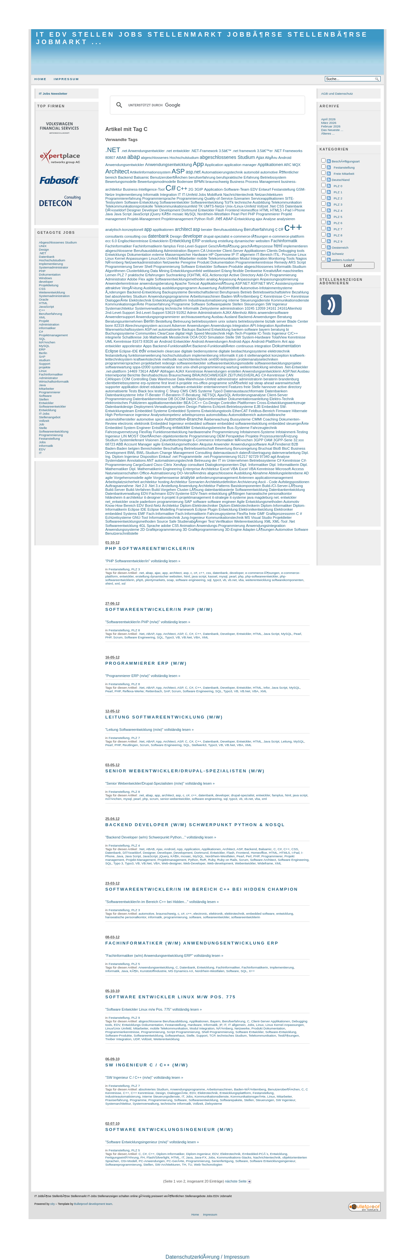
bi (287, 329)
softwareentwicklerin (245, 917)
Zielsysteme (209, 308)
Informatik (46, 445)
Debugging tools (291, 251)
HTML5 (276, 210)
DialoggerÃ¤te (116, 300)
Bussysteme (240, 419)
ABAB (121, 157)
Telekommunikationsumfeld (175, 206)
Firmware (283, 411)
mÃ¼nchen (113, 799)
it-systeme (238, 497)
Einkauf (165, 456)
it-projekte (184, 383)
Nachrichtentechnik (238, 194)
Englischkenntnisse (133, 241)
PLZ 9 (135, 1017)
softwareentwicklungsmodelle (230, 363)
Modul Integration (253, 258)
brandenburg (289, 379)
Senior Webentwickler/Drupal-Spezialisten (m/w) (185, 770)
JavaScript (46, 306)
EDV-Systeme (178, 493)
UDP (136, 1039)
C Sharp (172, 391)
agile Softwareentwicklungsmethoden (175, 279)
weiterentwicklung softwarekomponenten (274, 580)
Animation (188, 526)
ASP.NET (242, 283)
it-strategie (220, 497)
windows (276, 367)
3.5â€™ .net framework (237, 151)
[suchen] (206, 105)
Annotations (136, 460)
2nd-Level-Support (120, 313)
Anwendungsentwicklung (168, 164)
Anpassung (227, 279)
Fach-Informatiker (160, 514)
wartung (232, 367)
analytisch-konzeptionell (124, 230)
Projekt (44, 321)
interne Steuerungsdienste (249, 300)
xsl (123, 583)
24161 (272, 308)
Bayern (193, 250)
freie (252, 514)
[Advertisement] (207, 14)
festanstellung (116, 355)
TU (190, 1164)
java (250, 497)
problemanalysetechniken (257, 359)
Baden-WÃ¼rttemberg (240, 296)
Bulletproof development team (93, 1204)
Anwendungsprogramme (168, 296)
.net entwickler (178, 151)
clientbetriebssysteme (122, 383)
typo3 (217, 580)
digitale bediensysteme (199, 351)
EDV (42, 449)
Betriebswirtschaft (199, 448)
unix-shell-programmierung (204, 367)
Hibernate (299, 411)
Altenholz (239, 313)
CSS (42, 289)
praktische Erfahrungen (146, 275)
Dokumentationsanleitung (248, 399)
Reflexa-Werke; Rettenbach (142, 691)
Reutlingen (130, 745)
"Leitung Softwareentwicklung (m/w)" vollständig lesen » (149, 729)
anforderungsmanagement (217, 478)
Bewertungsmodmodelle (157, 182)
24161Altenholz (290, 308)
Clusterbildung (137, 271)
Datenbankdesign (119, 407)
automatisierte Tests (121, 391)
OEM (221, 436)
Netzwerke (171, 262)
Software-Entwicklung (141, 202)
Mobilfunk (214, 194)
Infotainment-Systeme (257, 432)
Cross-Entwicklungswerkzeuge (281, 403)
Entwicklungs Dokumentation (128, 254)
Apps (147, 346)
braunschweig (217, 181)
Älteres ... (328, 133)
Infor (140, 395)
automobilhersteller (120, 419)
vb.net (232, 580)
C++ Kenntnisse (296, 296)
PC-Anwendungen (152, 1161)
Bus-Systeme (238, 427)
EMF (141, 514)
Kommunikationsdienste (290, 300)
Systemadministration (54, 296)
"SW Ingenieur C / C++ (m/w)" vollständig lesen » (144, 1077)
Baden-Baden (116, 448)
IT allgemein (245, 254)
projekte (44, 367)
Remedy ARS (285, 262)
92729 (254, 456)
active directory (290, 387)
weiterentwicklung (254, 367)
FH (142, 1157)
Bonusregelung (245, 448)
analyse (187, 477)
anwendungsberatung (156, 283)
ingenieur (142, 415)
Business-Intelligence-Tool (143, 189)
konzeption (280, 355)
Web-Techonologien (208, 1164)
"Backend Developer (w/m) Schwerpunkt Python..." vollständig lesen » (160, 837)
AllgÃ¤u (271, 158)
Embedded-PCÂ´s (255, 1154)
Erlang (226, 271)
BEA (187, 403)
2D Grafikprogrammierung (161, 529)
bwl (108, 296)
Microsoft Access (289, 469)
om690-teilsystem (222, 359)
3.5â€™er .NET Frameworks (279, 151)
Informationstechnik (164, 517)
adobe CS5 (170, 526)
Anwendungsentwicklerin (261, 371)
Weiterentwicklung (52, 292)
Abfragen (167, 371)
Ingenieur (112, 436)
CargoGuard (143, 465)
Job (41, 424)
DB (170, 399)
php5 (139, 580)
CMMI (257, 419)
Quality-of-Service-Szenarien (227, 198)
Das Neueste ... (332, 130)
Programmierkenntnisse (254, 262)
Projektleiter (282, 517)
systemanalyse (163, 367)
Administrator (48, 378)
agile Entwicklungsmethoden (175, 444)
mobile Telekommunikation (218, 258)
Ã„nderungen (115, 292)
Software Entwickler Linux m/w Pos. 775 (170, 996)
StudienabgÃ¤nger (192, 521)
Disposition (149, 456)
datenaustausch (225, 453)
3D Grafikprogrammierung (203, 529)
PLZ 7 (122, 275)
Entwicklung (47, 410)
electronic (125, 423)
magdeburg (264, 497)
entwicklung (217, 493)
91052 (181, 313)
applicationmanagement (274, 478)
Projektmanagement (53, 335)
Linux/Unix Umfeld (163, 258)
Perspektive (235, 436)
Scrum (118, 637)
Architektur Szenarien (187, 482)
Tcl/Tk (229, 202)
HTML (43, 303)
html (278, 245)
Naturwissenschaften (121, 473)
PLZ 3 (135, 569)
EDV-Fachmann (153, 493)
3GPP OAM (263, 440)
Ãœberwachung (216, 419)
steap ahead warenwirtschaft (277, 383)
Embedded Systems (184, 411)
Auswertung (207, 288)
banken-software (244, 329)
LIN (124, 436)
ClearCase (165, 333)
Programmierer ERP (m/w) (146, 663)
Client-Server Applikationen (244, 251)
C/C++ (197, 403)
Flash (219, 210)
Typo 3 (118, 863)
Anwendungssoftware (249, 444)
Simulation (216, 337)
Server (138, 266)
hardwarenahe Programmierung (213, 432)
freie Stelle (252, 387)
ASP (178, 171)
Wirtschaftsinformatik (54, 381)
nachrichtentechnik (193, 359)
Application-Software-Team (226, 189)
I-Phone (298, 210)
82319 (119, 325)
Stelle (43, 428)
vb (224, 580)
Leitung (286, 741)
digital (180, 333)
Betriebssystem (273, 177)
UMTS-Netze (214, 206)
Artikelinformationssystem (150, 172)
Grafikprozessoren (280, 514)
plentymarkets (155, 580)
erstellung (209, 241)
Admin (192, 313)
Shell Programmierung (162, 266)
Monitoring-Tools (281, 258)
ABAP (154, 371)
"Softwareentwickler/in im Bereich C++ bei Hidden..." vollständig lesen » (162, 902)
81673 (137, 341)
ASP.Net (289, 371)
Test (211, 521)
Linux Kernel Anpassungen (126, 258)
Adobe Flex (136, 279)
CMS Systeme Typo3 (205, 391)
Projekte (251, 436)
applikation (129, 387)
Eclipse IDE (137, 509)
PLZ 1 (338, 192)
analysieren (286, 219)
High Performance (119, 415)
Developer (150, 210)
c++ (293, 227)
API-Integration (262, 325)
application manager (240, 165)
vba (241, 580)
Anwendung (188, 486)
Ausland (230, 317)
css (144, 236)
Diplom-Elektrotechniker (199, 505)
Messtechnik (179, 337)
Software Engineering (139, 637)
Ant (285, 341)
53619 (170, 313)
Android (284, 157)
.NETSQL (209, 395)
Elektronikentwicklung (256, 509)
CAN (289, 375)
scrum (153, 799)
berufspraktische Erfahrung (237, 177)
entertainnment (216, 387)
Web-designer (172, 863)
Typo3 (169, 637)
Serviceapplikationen (267, 198)
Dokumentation (50, 274)
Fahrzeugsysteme (221, 514)
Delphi (191, 399)
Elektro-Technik (281, 399)
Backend (125, 177)
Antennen (246, 478)
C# (41, 331)
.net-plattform (115, 371)
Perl (244, 214)
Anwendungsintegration (265, 525)
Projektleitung (48, 285)
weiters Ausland (343, 260)
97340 (265, 456)
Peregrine (188, 262)
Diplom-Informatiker (276, 505)
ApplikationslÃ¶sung (217, 283)
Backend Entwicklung (213, 329)
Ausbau (217, 317)
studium (44, 360)
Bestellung (164, 321)
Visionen (152, 440)
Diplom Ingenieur (125, 456)
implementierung (205, 355)
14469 (132, 371)
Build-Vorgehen (164, 490)
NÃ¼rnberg (114, 262)
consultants (114, 236)
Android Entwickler (175, 341)
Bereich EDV (134, 505)
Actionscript (218, 275)
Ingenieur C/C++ (285, 333)
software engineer (222, 502)
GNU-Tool (140, 517)
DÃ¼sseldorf (115, 210)
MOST (133, 436)
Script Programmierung (183, 1032)
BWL (131, 452)
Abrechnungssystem (141, 325)
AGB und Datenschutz (337, 93)
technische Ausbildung (252, 202)
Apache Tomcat (187, 283)
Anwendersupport (120, 317)
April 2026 (328, 119)
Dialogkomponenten (222, 464)
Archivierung (247, 482)
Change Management (177, 453)
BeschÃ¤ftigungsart (346, 161)
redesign (168, 363)
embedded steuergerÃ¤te (288, 423)
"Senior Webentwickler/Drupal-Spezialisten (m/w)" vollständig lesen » (160, 783)
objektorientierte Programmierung (189, 436)
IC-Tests (263, 333)
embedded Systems (121, 514)
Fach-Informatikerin (190, 514)
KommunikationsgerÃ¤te (124, 304)
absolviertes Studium (129, 296)
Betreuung (182, 321)
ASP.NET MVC (262, 283)
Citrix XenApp (174, 464)
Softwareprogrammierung (123, 1164)
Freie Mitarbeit (344, 173)
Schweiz (338, 254)
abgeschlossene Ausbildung (229, 473)
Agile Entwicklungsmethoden (259, 502)
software (200, 502)
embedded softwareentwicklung (242, 423)
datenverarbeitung (286, 453)
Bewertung (223, 448)
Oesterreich (340, 247)
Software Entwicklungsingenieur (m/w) (169, 1129)
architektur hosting (155, 482)
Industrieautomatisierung (207, 300)
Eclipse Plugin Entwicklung (216, 509)
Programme (181, 304)
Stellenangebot (49, 417)
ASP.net (151, 329)
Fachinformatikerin (147, 246)
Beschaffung (173, 448)
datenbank (158, 236)
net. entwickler (285, 497)
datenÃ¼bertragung (255, 453)
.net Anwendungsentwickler (143, 151)
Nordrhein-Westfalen (213, 214)
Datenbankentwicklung (287, 490)
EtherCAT (240, 411)
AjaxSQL (224, 395)
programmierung (170, 502)
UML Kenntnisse (118, 341)
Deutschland (341, 180)
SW (238, 337)
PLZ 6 (338, 223)
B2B (294, 444)
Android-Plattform (266, 341)
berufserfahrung (202, 177)
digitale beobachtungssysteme (243, 351)
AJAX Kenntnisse (189, 371)
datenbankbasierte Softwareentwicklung (236, 490)
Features (236, 387)
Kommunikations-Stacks (234, 1157)
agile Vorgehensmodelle (124, 478)
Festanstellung (49, 438)
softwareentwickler (191, 363)
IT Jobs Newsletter (53, 93)
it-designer (152, 497)
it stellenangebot (257, 355)
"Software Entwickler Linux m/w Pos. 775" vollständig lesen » (153, 1009)
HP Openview (220, 254)
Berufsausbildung (228, 229)
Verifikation (224, 521)
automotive (269, 172)
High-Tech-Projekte (241, 333)
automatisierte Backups (177, 329)
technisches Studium (232, 1035)
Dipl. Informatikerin (284, 465)
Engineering (172, 469)
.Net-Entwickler (296, 367)
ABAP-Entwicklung (239, 219)
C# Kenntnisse (288, 460)
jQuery (155, 214)
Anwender (222, 444)
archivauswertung (196, 317)
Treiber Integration (118, 1039)
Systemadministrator (53, 267)
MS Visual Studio (258, 517)
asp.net (193, 171)
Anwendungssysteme (122, 529)
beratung (278, 329)
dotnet (144, 387)
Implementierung (51, 264)
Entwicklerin (159, 241)
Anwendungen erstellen (222, 371)
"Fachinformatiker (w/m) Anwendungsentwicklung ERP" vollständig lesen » (164, 955)
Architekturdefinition (221, 482)
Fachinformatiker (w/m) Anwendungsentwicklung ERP (192, 943)
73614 (143, 371)
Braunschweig (180, 375)
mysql (223, 576)
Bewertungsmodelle (121, 182)
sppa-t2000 (141, 367)
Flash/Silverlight (158, 1157)
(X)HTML (194, 275)
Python (199, 219)
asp (196, 229)
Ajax (260, 157)
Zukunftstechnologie (176, 440)
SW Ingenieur (276, 304)
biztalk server (275, 321)
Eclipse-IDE (128, 351)
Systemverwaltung (149, 308)
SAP (42, 356)
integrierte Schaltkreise (123, 337)
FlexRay (145, 432)
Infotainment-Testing (292, 432)
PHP (42, 271)
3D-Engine (233, 529)
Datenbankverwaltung (122, 493)
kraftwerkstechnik (147, 359)
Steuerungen (254, 304)
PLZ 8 (135, 630)
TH (184, 1164)
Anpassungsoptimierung (279, 279)
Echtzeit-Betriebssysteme (233, 407)
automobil (251, 172)
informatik (227, 355)
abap (133, 157)
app (148, 229)
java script (199, 576)
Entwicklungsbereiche (208, 428)
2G (191, 189)
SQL (42, 338)
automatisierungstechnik (174, 460)
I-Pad (287, 210)
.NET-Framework (204, 151)
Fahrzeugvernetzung (121, 432)
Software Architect (263, 860)
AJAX (227, 313)
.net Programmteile (187, 456)
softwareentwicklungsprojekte (278, 363)
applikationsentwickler (165, 403)
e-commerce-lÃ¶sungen (249, 236)
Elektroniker (283, 509)
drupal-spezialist (217, 236)
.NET (42, 253)
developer (46, 281)
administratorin (250, 379)
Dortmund (189, 210)
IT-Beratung (191, 395)
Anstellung (169, 486)
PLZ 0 (338, 186)
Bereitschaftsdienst (203, 292)
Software (45, 396)
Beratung (284, 317)
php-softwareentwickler (261, 576)
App (198, 163)
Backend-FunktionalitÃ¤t (172, 346)
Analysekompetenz (165, 415)
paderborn (148, 502)
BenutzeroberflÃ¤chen (169, 177)
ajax (259, 219)
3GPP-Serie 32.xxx (288, 440)
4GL (205, 275)
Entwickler (46, 403)
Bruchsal (265, 448)
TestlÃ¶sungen (288, 1035)
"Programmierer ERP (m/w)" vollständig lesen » (142, 676)
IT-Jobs (44, 413)
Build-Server (115, 490)
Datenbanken (276, 391)
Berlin (43, 353)
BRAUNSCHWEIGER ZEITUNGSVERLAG (226, 375)
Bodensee (185, 182)
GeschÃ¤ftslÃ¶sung (224, 246)
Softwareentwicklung (53, 431)
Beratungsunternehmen (124, 321)
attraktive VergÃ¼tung (124, 288)
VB (178, 637)
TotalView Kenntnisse (289, 337)
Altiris (252, 313)
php (240, 576)
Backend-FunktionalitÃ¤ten (214, 346)
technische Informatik (182, 308)
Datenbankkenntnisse (150, 399)
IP (233, 254)
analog (212, 279)
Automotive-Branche (183, 419)
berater (206, 230)
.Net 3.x (154, 486)
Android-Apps (239, 341)
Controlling (139, 379)
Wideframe (265, 863)
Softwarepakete (218, 304)
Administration (49, 324)
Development (169, 210)
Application (214, 164)
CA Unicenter (210, 251)
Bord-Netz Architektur (162, 505)
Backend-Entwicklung (144, 292)
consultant (196, 465)
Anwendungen (198, 325)
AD (306, 473)
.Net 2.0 (141, 486)
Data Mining (160, 271)
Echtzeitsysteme (118, 517)
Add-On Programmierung (276, 275)
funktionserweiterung (144, 355)
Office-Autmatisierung (157, 473)
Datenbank (46, 256)
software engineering (190, 580)
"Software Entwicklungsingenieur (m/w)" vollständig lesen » (152, 1142)
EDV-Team (199, 493)
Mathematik (158, 337)
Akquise (206, 444)
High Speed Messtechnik (205, 333)
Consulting (203, 453)
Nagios (301, 258)
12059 (260, 308)
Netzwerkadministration (143, 262)
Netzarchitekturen (269, 194)
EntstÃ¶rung (162, 428)
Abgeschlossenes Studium (58, 242)
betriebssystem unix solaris (214, 321)
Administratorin (210, 313)
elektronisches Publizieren (126, 403)
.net (218, 218)
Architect (117, 171)
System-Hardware (256, 337)
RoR (210, 219)
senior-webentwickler (175, 799)
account (164, 325)
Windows (45, 278)
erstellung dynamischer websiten (244, 241)
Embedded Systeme (151, 411)
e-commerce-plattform (286, 236)
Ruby (211, 860)
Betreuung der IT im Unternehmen (221, 460)
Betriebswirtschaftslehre (272, 292)
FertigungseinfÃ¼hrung (122, 1157)
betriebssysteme (251, 321)
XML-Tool (280, 521)
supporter (113, 387)
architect (183, 229)
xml (117, 583)
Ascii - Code (267, 482)
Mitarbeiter (46, 388)
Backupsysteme (174, 292)
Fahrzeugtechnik (264, 428)
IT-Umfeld (189, 194)
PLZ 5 (135, 964)
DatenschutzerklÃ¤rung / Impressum (208, 1257)
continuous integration (253, 346)
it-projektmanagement (193, 497)
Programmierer (49, 392)
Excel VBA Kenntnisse (256, 469)
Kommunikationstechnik (225, 517)
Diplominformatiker (212, 399)
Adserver (179, 325)
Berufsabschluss (154, 375)
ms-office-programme (210, 383)
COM (126, 379)
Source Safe (166, 521)
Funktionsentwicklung (170, 432)
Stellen (44, 399)
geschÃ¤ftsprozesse (257, 246)
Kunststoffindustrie (153, 971)
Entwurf (265, 189)
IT (40, 453)
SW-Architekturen (167, 1164)
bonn (109, 325)
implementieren (295, 246)
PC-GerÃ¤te (175, 1161)
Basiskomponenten (246, 486)
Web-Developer (194, 863)
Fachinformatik (284, 241)
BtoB (277, 448)
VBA (197, 637)
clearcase (172, 351)
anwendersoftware (273, 312)
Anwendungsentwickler (124, 164)
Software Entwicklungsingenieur (272, 1161)
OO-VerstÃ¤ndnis (191, 473)
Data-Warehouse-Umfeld (197, 379)
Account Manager (138, 444)
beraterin (271, 379)
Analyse (269, 219)
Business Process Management (255, 182)
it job (239, 355)
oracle (134, 502)
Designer (134, 210)
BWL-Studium (147, 453)
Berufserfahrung (50, 313)
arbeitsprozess (193, 415)
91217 (243, 456)
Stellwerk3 (199, 745)
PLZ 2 (338, 198)
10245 (249, 308)
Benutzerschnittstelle (121, 533)
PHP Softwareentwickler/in (150, 548)
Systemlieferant (131, 440)
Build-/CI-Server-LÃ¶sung (282, 486)
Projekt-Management (143, 219)
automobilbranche (271, 415)
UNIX (43, 246)
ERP (42, 349)
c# (281, 229)
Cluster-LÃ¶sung (190, 490)
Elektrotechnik (140, 300)
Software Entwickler (196, 266)
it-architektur (133, 497)
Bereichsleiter (151, 448)
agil (273, 456)
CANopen (113, 379)
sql (251, 383)
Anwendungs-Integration (229, 325)
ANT (150, 460)
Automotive (229, 287)
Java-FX (201, 1157)
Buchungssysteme (120, 333)
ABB (119, 444)
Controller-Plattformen (238, 403)
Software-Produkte (228, 266)
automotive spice (149, 419)
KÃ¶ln (166, 214)
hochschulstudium (176, 355)
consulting (132, 236)
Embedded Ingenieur (167, 423)
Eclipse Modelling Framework (171, 509)
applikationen (163, 230)
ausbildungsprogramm (179, 288)
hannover (269, 387)
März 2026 (328, 123)
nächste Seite (238, 1181)
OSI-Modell (129, 1161)
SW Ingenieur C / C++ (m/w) (146, 1065)
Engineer (143, 428)
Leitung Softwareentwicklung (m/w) (164, 717)
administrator (227, 379)
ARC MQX (292, 165)
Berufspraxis (229, 292)
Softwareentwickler (52, 406)
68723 (110, 444)
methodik (169, 359)
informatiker (47, 328)
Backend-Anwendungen (257, 317)
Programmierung (51, 435)
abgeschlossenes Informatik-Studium (275, 266)
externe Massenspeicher (171, 254)
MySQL (44, 346)
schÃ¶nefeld (238, 383)
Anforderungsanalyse (249, 395)
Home (40, 79)
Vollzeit (44, 420)
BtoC (286, 448)
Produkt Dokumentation (215, 262)
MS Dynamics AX (180, 971)
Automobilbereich (242, 415)
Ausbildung (152, 288)
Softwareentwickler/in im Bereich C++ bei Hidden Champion (201, 889)
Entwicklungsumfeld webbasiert (195, 271)
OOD (202, 337)
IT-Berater (153, 395)
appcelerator (132, 346)
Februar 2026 (330, 126)
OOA (193, 337)
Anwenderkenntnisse (121, 283)
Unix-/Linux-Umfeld (240, 206)
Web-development (220, 863)
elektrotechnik (279, 351)
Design (44, 249)
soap (170, 580)
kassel (212, 576)
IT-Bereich (264, 254)
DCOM (179, 399)
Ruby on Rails (227, 860)
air (156, 341)
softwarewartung (118, 367)
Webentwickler (245, 863)
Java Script (123, 214)
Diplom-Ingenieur (198, 1154)
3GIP (199, 189)
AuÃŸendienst (279, 444)
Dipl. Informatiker (254, 464)
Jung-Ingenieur (193, 517)
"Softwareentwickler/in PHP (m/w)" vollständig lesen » (147, 622)
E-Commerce (203, 440)
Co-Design (211, 403)
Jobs (42, 442)
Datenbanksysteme (120, 395)
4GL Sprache (149, 526)
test (179, 367)
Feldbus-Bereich (262, 411)
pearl (232, 576)
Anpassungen (248, 279)
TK (200, 206)
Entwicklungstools (216, 411)
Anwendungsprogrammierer (158, 317)
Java (42, 385)
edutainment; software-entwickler (176, 387)
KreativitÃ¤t (272, 271)
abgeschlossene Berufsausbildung (134, 250)
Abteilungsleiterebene (285, 473)
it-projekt (168, 497)
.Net (272, 206)
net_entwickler (116, 502)
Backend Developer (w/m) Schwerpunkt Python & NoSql (195, 824)
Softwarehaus (175, 1035)
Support (44, 363)
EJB (257, 407)
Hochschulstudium (52, 260)
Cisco (158, 465)
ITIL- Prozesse (285, 254)
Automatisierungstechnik (222, 172)
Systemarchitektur (119, 308)
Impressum (66, 79)
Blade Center (297, 321)
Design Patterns (199, 407)
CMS (184, 391)
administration (231, 308)
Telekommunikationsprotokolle (129, 206)
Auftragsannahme (119, 486)
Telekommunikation (286, 202)
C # (299, 513)
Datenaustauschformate (244, 391)
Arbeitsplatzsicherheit (122, 482)
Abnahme (260, 473)
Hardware (200, 254)
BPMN (199, 182)
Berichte (133, 375)
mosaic (178, 214)
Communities (146, 333)
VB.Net (187, 637)
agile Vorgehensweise (161, 478)
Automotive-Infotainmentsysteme (266, 288)
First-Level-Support (192, 246)
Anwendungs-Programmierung (220, 526)
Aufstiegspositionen (293, 482)
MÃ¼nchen (47, 342)
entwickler (181, 427)
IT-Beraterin (171, 395)
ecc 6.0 (111, 241)
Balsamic (141, 177)
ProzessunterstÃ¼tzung (279, 436)
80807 (110, 158)
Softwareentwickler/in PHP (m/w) (159, 609)
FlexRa (242, 514)
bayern (264, 329)
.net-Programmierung (220, 456)
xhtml (109, 583)
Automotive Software (291, 529)
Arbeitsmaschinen (205, 296)
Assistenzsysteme (289, 283)
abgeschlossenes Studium (227, 157)
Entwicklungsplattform (169, 300)
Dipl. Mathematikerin (145, 469)
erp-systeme (150, 383)
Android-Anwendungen (209, 341)
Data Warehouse (162, 379)
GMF (261, 514)
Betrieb (246, 292)
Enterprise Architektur (201, 469)
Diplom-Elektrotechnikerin (239, 505)
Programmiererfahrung (123, 198)
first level (168, 383)
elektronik (141, 423)
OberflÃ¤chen (150, 436)
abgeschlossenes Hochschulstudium (170, 158)
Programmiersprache (159, 198)
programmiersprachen (122, 363)
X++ (252, 971)
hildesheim (114, 497)
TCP (212, 1035)
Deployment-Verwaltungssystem (159, 407)
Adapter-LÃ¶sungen (258, 529)
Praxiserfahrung (158, 304)
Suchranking (176, 275)
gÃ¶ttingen (236, 493)
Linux (43, 371)
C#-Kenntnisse (273, 375)
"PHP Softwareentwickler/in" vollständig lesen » (142, 561)
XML (42, 317)
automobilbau (217, 415)
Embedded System (120, 428)
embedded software (200, 423)
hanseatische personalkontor (269, 493)
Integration (168, 194)
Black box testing (151, 391)
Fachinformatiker (51, 374)
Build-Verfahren (138, 490)
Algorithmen (115, 270)
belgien (134, 448)
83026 (148, 341)
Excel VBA (229, 469)
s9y (52, 1204)
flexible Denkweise (247, 271)
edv (142, 350)
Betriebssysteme (263, 460)
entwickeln (155, 351)
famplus (169, 246)
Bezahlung (300, 292)
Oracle (43, 299)
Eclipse (111, 351)
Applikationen (270, 164)
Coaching (270, 419)
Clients (272, 251)
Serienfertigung (222, 1161)
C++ (42, 310)
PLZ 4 (135, 845)
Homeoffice (250, 210)
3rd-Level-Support (150, 313)
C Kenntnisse (271, 296)
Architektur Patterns (214, 486)
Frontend (232, 210)
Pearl (235, 214)
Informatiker (224, 440)
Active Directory (242, 275)
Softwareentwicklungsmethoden (130, 521)
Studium (111, 440)
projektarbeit (151, 363)
